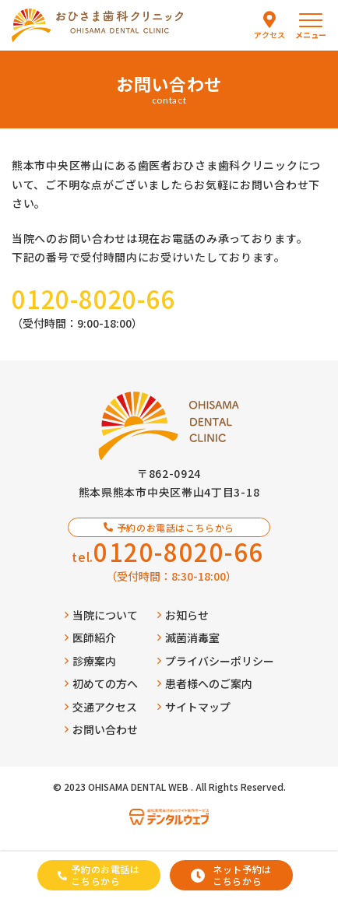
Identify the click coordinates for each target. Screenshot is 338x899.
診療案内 (90, 661)
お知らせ (183, 615)
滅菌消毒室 (188, 637)
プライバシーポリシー (215, 661)
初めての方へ (101, 683)
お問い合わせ (101, 729)
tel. (168, 551)
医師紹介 (90, 637)
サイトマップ (194, 707)
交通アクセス (101, 707)
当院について (101, 615)
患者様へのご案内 (204, 683)
